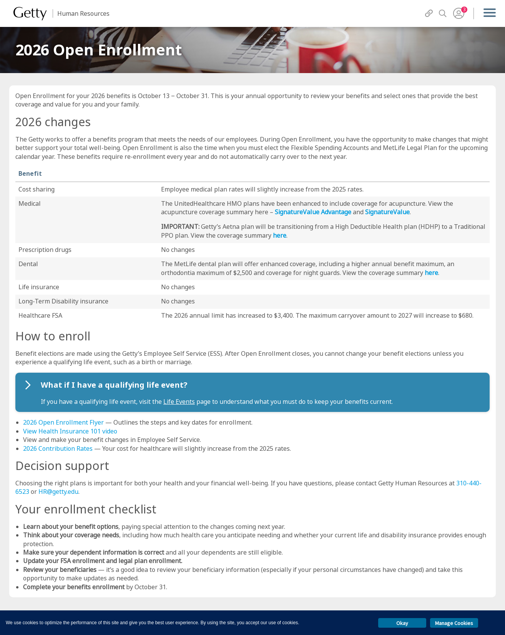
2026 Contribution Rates (58, 448)
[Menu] (489, 13)
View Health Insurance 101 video (70, 431)
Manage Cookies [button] (454, 623)
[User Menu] (458, 13)
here (279, 235)
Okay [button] (402, 623)
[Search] (443, 13)
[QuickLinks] (429, 13)
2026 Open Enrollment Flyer (63, 422)
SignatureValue (387, 212)
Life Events (179, 401)
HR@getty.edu (58, 491)
